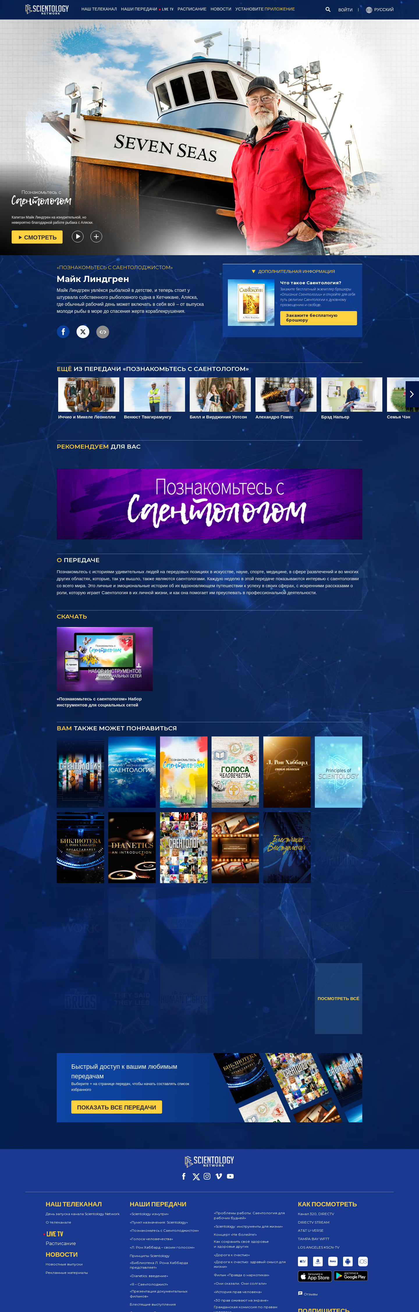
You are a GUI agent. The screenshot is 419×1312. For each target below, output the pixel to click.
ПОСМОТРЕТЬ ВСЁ (338, 998)
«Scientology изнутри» (149, 1208)
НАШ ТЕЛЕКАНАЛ (99, 9)
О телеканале (58, 1217)
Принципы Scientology (150, 1250)
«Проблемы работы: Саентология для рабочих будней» (249, 1210)
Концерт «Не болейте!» (235, 1229)
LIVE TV (167, 9)
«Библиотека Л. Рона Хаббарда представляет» (159, 1259)
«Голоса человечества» (151, 1233)
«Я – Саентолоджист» (149, 1279)
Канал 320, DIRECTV (316, 1208)
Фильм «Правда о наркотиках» (241, 1269)
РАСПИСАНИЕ (192, 9)
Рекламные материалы (67, 1267)
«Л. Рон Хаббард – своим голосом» (162, 1242)
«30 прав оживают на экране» (241, 1295)
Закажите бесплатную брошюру (312, 317)
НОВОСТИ (221, 9)
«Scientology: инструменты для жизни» (248, 1221)
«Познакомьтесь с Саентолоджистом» (164, 1225)
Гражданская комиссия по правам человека (245, 1304)
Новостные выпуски (64, 1259)
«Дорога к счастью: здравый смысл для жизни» (250, 1258)
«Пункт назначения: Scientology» (159, 1217)
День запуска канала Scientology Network (83, 1208)
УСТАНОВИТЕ (265, 9)
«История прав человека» (238, 1286)
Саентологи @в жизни (150, 1307)
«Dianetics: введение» (149, 1270)
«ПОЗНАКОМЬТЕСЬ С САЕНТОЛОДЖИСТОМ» (115, 267)
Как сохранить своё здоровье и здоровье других (241, 1238)
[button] (412, 394)
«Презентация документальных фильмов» (158, 1288)
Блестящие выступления (153, 1299)
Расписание (61, 1238)
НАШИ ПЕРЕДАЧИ (139, 9)
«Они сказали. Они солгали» (240, 1278)
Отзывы (311, 1277)
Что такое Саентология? (310, 282)
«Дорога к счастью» (232, 1249)
